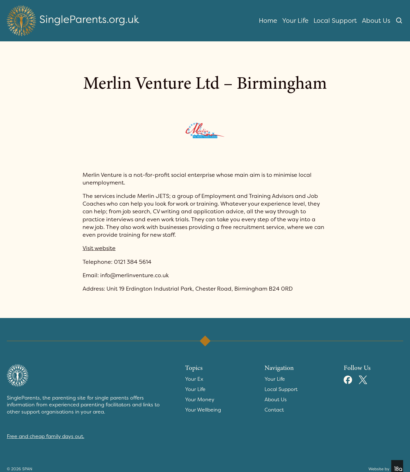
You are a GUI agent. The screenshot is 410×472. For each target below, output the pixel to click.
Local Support (335, 20)
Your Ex (194, 379)
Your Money (199, 399)
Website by (385, 466)
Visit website (99, 248)
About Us (376, 20)
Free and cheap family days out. (45, 436)
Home (268, 20)
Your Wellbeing (203, 409)
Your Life (295, 20)
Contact (274, 409)
